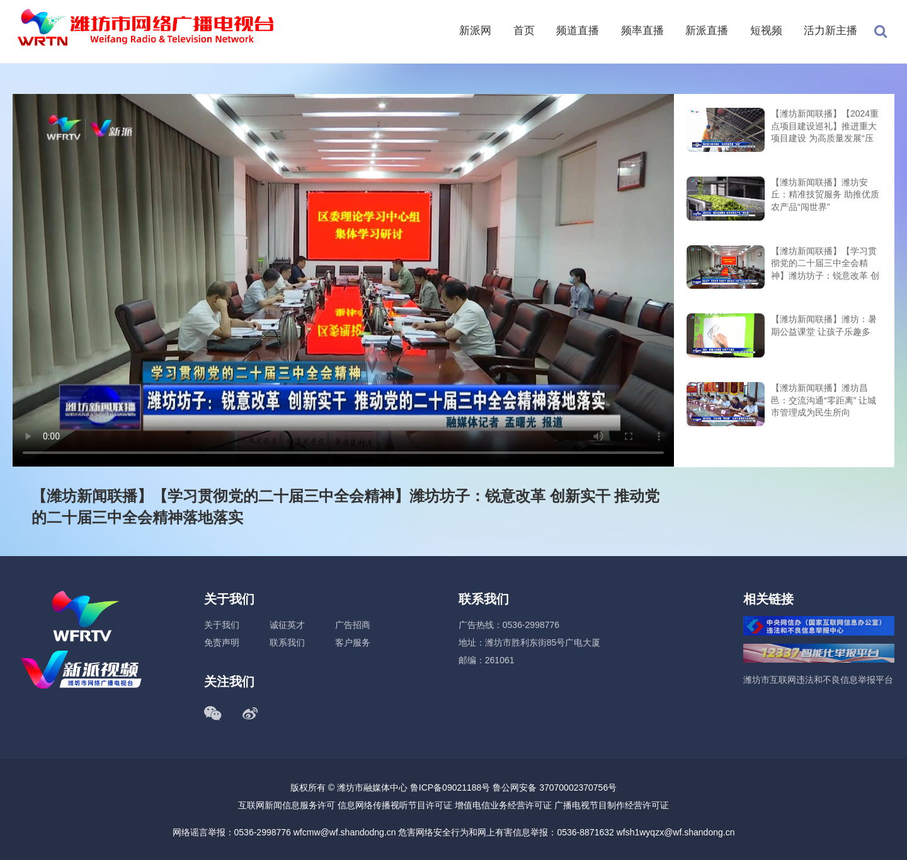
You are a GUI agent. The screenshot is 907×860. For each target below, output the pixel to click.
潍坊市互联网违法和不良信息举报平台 (818, 680)
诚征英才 (287, 625)
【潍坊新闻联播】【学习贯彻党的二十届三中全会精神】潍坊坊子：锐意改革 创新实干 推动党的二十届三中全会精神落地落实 (825, 264)
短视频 (766, 31)
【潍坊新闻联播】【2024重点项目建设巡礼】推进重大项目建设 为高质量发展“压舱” (825, 127)
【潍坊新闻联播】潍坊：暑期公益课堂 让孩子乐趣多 (824, 325)
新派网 (475, 31)
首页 (524, 31)
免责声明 (221, 642)
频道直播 (577, 31)
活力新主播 (830, 31)
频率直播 (642, 31)
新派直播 (706, 31)
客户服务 (352, 642)
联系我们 (287, 642)
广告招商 (352, 625)
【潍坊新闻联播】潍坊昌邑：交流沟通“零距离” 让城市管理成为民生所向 (823, 400)
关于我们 (221, 625)
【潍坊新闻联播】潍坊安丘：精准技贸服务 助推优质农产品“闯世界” (825, 194)
